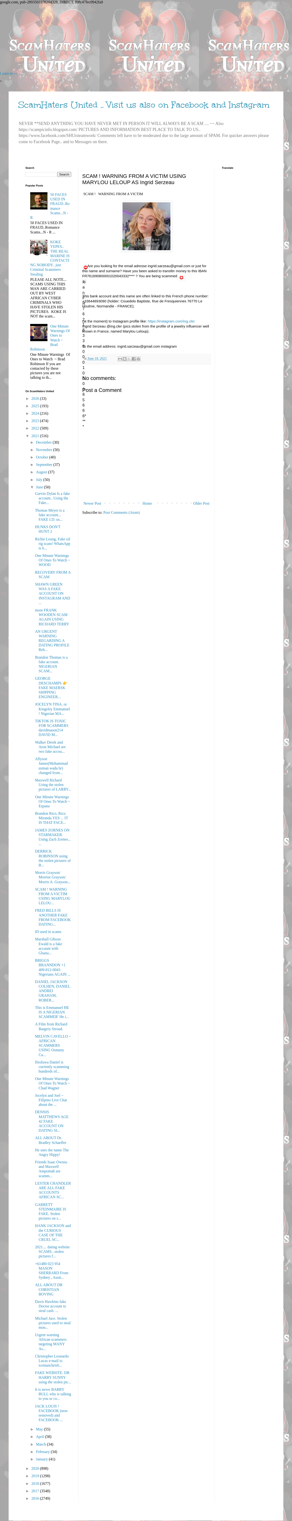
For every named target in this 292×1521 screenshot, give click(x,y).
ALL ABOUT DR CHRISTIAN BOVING (49, 1289)
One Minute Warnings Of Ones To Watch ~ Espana (52, 801)
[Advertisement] (144, 37)
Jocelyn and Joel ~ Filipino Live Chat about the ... (51, 1100)
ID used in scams (48, 932)
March (41, 1444)
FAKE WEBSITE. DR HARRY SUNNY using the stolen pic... (53, 1377)
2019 (35, 1476)
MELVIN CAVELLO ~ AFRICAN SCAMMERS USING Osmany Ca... (53, 1045)
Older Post (201, 503)
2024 (35, 413)
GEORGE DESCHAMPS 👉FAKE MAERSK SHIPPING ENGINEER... (51, 687)
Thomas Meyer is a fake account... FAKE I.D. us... (49, 514)
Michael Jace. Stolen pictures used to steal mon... (53, 1322)
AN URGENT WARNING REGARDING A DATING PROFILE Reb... (52, 640)
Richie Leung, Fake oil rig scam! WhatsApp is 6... (52, 543)
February (43, 1452)
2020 (35, 1468)
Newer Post (92, 503)
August (42, 472)
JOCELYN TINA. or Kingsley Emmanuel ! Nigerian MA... (52, 708)
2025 (35, 406)
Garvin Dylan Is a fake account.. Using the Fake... (52, 498)
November (44, 450)
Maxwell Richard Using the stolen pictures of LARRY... (53, 784)
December (44, 442)
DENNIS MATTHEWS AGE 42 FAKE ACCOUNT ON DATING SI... (52, 1121)
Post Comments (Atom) (121, 512)
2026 (35, 398)
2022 (35, 428)
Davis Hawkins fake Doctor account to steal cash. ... (50, 1306)
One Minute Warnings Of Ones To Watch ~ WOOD (52, 560)
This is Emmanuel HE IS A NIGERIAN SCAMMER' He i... (52, 1012)
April (40, 1437)
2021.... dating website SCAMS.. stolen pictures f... (52, 1251)
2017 (35, 1491)
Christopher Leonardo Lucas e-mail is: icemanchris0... (52, 1360)
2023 (35, 421)
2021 (35, 436)
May (40, 1429)
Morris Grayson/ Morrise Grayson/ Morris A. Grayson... (52, 877)
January (42, 1459)
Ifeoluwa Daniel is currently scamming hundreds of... (52, 1066)
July (39, 480)
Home (147, 503)
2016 (35, 1498)
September (44, 465)
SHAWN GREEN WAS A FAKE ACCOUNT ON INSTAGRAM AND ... (52, 593)
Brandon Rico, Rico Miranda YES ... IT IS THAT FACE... (51, 818)
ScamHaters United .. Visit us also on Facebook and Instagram (143, 105)
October (42, 457)
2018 (35, 1483)
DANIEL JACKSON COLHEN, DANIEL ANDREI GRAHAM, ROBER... (52, 991)
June (40, 487)
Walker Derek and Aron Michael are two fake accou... (50, 746)
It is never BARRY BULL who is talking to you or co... (53, 1394)
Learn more (9, 73)
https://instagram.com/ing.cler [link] (171, 321)
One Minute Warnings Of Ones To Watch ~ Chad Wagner (52, 1083)
